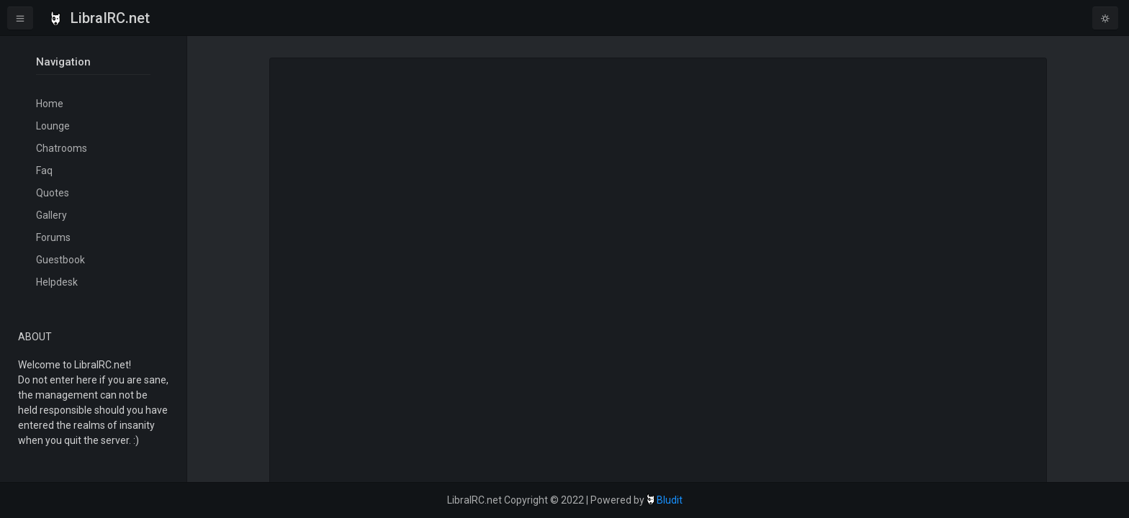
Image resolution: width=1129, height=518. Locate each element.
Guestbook (60, 259)
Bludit (670, 500)
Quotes (52, 193)
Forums (53, 237)
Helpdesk (57, 282)
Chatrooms (61, 148)
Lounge (53, 126)
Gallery (51, 215)
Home (49, 103)
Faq (44, 170)
